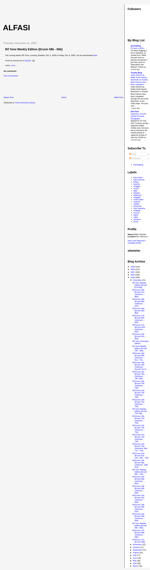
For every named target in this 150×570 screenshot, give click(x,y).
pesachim (137, 206)
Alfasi (16, 27)
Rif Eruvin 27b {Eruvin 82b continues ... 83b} (138, 319)
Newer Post (8, 97)
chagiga (136, 186)
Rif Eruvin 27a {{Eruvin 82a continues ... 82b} (138, 328)
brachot (136, 184)
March (136, 566)
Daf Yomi (135, 111)
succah (136, 213)
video (135, 217)
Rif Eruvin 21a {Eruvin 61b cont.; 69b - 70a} (140, 455)
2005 (133, 277)
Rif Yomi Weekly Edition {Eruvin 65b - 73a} (139, 472)
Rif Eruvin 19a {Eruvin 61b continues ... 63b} (138, 498)
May (135, 561)
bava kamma (138, 180)
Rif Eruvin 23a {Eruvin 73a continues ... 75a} (138, 419)
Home (63, 97)
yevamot (137, 219)
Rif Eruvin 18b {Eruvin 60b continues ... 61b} (138, 508)
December (137, 280)
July (135, 555)
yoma (135, 221)
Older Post (118, 97)
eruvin (13, 65)
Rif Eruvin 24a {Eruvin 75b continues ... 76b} (138, 393)
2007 (133, 272)
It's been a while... (138, 48)
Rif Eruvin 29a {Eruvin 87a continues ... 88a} (138, 293)
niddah (136, 204)
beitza (136, 182)
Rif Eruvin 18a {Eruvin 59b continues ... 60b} (138, 517)
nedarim (136, 202)
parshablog (136, 46)
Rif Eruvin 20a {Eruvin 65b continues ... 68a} (138, 480)
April (135, 563)
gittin (135, 191)
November (137, 544)
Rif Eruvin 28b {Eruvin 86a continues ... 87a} (138, 302)
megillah (136, 197)
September (138, 550)
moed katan (138, 199)
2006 (133, 275)
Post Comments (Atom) (25, 103)
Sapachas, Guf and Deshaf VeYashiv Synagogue (138, 116)
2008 (133, 269)
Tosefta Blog (136, 73)
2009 (133, 267)
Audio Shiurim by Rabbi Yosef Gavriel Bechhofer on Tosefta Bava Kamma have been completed (139, 80)
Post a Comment (11, 76)
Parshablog (138, 165)
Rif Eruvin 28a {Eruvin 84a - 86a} (138, 310)
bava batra (137, 177)
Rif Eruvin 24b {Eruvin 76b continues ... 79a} (138, 384)
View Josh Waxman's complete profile (136, 242)
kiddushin (137, 195)
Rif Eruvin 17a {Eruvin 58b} (138, 541)
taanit (135, 215)
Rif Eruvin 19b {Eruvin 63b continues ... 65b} (138, 489)
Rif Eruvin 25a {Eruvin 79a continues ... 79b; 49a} (138, 375)
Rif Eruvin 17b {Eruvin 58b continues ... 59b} (138, 533)
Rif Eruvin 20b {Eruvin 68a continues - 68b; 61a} (140, 463)
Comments (135, 158)
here (95, 55)
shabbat (136, 210)
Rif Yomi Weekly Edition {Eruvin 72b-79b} (139, 411)
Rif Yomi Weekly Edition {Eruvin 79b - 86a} (139, 348)
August (136, 552)
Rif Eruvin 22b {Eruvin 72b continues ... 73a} (138, 428)
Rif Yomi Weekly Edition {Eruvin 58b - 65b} (34, 49)
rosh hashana (139, 208)
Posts (132, 154)
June (135, 558)
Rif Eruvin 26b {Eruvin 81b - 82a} (138, 336)
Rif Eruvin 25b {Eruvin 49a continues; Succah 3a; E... (140, 365)
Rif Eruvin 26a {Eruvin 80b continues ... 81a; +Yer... (138, 356)
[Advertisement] (54, 11)
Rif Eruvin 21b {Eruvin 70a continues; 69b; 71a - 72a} (140, 447)
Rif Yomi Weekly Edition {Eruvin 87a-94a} (139, 285)
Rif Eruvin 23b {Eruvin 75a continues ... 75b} (138, 403)
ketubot (136, 193)
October (136, 547)
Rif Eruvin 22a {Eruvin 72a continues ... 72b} (138, 438)
